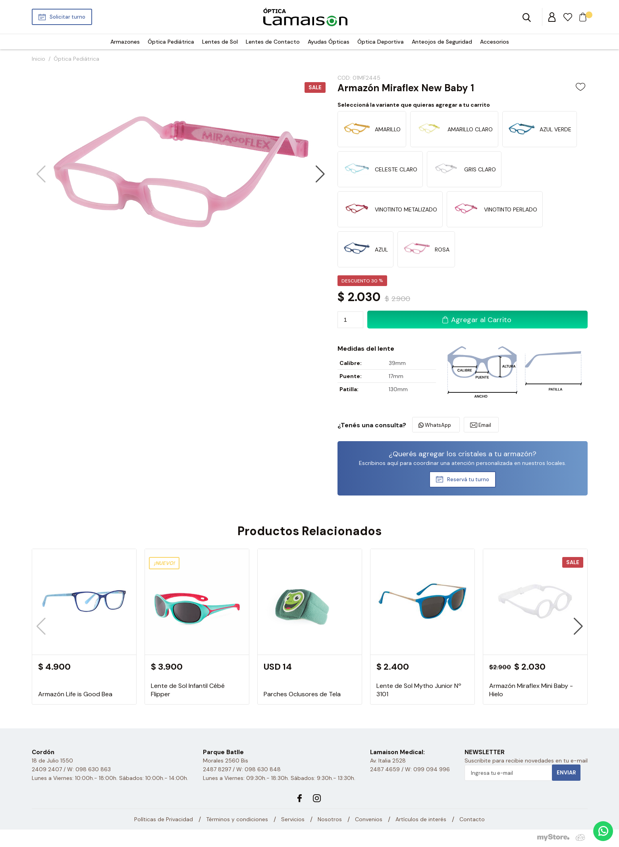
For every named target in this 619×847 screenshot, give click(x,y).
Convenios (368, 819)
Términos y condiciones (237, 819)
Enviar (566, 772)
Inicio (38, 58)
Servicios (293, 819)
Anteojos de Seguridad (442, 41)
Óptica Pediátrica (171, 41)
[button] (320, 174)
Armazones (125, 41)
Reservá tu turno (468, 479)
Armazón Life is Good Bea (75, 694)
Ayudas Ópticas (328, 41)
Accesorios (494, 41)
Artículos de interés (420, 819)
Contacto (472, 819)
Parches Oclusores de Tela (302, 694)
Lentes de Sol (220, 41)
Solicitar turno (67, 16)
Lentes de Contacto (273, 41)
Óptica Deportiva (380, 41)
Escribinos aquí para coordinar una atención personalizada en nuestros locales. (462, 463)
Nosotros (330, 819)
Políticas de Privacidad (163, 819)
